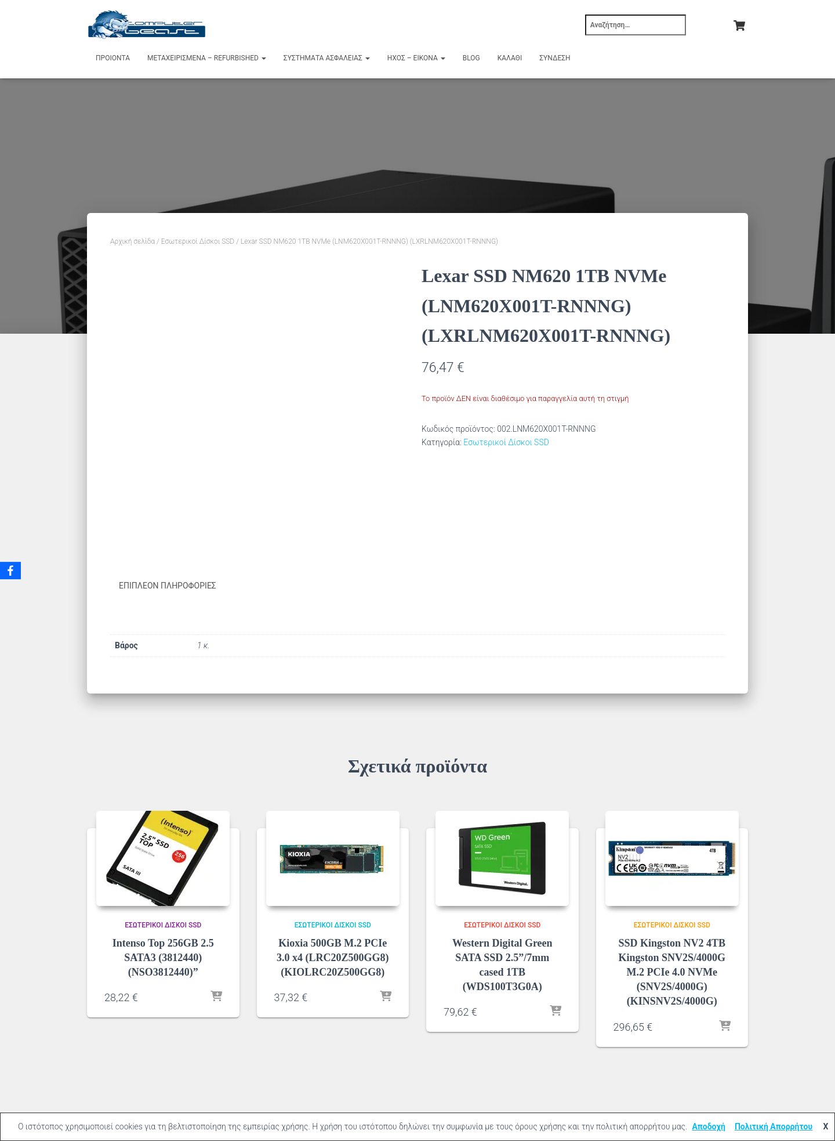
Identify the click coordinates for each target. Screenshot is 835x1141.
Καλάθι (510, 58)
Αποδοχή (708, 1126)
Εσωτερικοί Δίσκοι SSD (197, 241)
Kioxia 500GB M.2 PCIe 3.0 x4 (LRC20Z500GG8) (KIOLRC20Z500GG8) (333, 957)
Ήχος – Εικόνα (416, 58)
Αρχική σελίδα (132, 241)
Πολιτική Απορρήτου (773, 1126)
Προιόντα (113, 58)
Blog (471, 58)
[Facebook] (11, 570)
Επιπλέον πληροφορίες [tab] (167, 585)
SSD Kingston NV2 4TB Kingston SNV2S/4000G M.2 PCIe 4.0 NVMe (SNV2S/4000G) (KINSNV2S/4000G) (671, 972)
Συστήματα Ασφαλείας (327, 58)
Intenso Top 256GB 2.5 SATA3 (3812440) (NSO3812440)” (163, 957)
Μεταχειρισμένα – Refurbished (206, 58)
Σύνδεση (554, 58)
